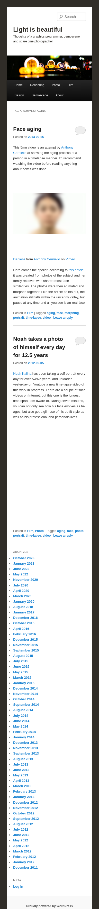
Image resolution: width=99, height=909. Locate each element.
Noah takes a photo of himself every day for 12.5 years (39, 347)
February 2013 (24, 791)
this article (76, 270)
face (60, 313)
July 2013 (20, 764)
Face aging (27, 129)
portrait (18, 317)
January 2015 (23, 683)
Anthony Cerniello (47, 259)
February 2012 (24, 857)
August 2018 (23, 607)
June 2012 (21, 835)
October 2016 (23, 623)
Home (18, 85)
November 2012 (25, 808)
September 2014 (26, 704)
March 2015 (22, 678)
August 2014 (23, 710)
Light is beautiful (37, 29)
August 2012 (23, 824)
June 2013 (21, 770)
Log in (18, 886)
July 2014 (20, 716)
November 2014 (25, 694)
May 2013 (20, 775)
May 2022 (20, 574)
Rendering (37, 85)
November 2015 (25, 645)
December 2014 (25, 688)
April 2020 (21, 591)
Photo (56, 85)
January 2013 (23, 797)
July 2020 (20, 585)
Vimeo (70, 259)
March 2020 (22, 596)
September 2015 (26, 650)
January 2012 (23, 862)
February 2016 (24, 634)
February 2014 (24, 732)
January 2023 (23, 563)
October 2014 (23, 699)
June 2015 (21, 666)
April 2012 (21, 846)
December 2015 (25, 639)
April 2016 (21, 629)
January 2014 (23, 737)
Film (70, 85)
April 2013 (21, 781)
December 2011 (25, 867)
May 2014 (20, 726)
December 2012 (25, 802)
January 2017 (23, 612)
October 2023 (23, 558)
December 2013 (25, 743)
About (60, 95)
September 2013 (26, 753)
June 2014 (21, 721)
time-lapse (33, 317)
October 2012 (23, 813)
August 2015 (23, 656)
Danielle (19, 259)
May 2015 (20, 672)
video (47, 317)
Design (19, 95)
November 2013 (25, 748)
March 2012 (22, 851)
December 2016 (25, 618)
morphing (72, 313)
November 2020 (25, 580)
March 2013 (22, 786)
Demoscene (40, 95)
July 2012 (20, 829)
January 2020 (23, 601)
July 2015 (20, 661)
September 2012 (26, 819)
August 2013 (23, 759)
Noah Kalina (22, 373)
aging (51, 313)
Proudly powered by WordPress (49, 906)
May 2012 (20, 840)
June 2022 (21, 569)
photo (79, 531)
